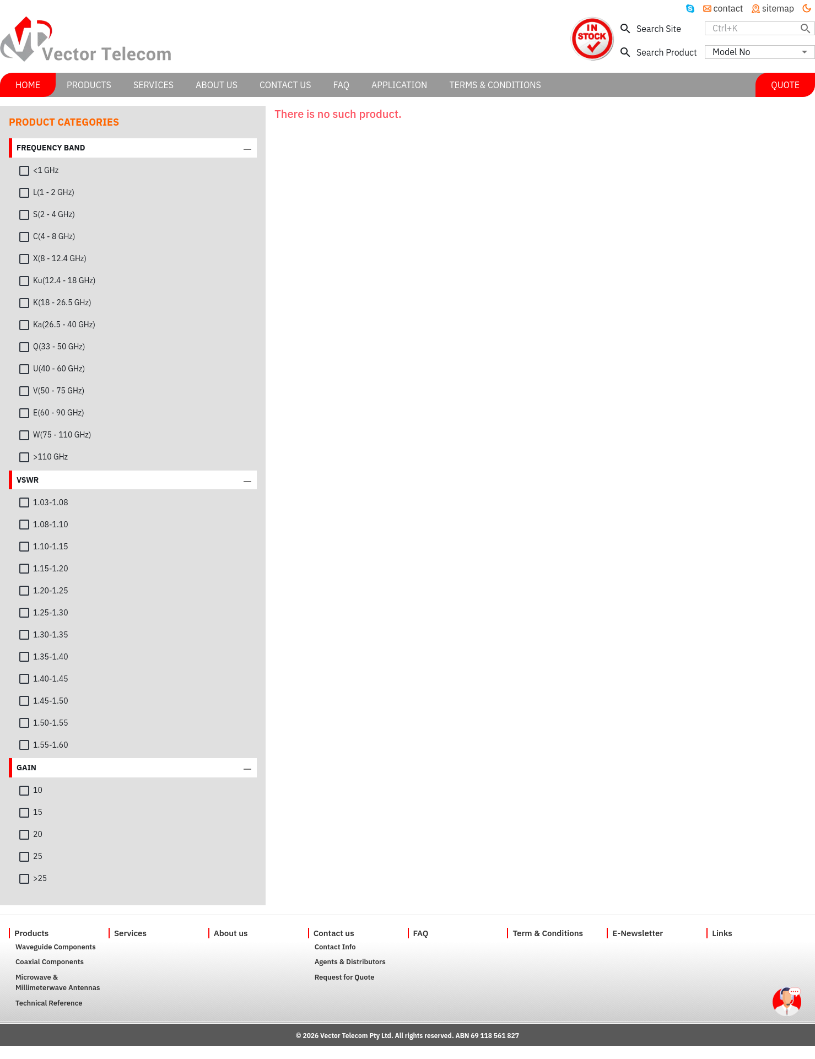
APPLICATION (399, 84)
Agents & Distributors (350, 961)
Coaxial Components (49, 961)
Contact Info (335, 947)
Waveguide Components (55, 947)
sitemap (773, 8)
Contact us (334, 933)
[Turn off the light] (806, 8)
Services (130, 933)
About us (231, 933)
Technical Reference (49, 1003)
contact (723, 8)
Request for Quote (345, 977)
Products (31, 933)
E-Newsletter (637, 933)
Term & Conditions (547, 933)
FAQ (421, 933)
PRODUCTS (89, 84)
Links (722, 933)
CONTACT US (285, 84)
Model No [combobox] (731, 51)
